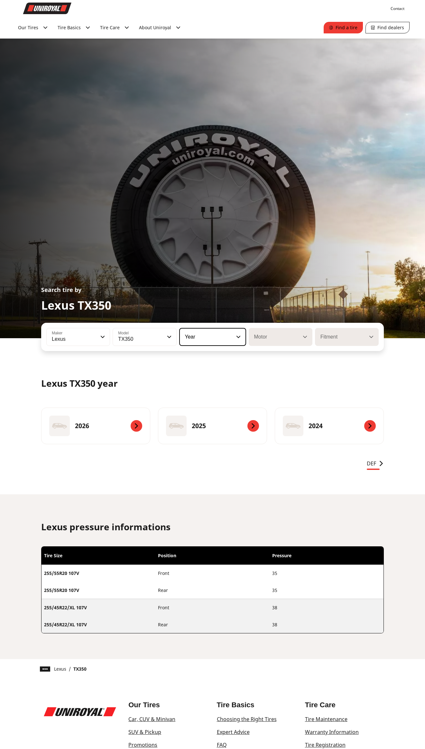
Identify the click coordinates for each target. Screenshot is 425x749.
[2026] (95, 426)
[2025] (212, 426)
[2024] (329, 426)
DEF (375, 463)
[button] (102, 337)
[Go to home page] (47, 8)
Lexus (60, 669)
